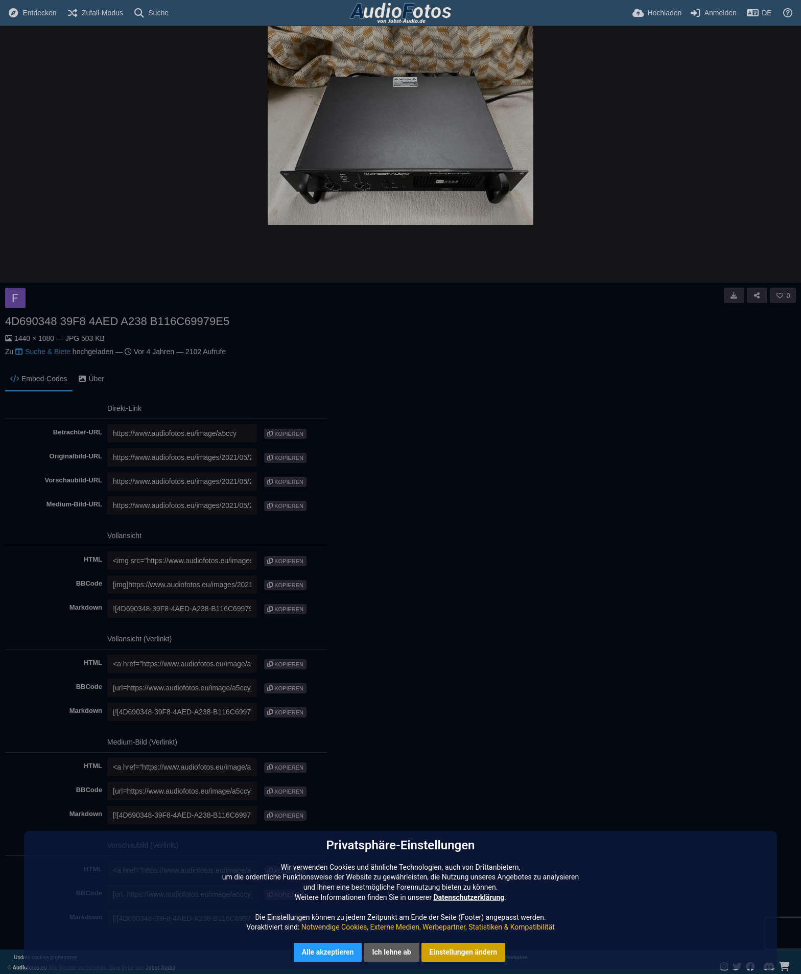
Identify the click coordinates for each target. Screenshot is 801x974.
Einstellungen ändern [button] (464, 952)
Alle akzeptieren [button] (328, 952)
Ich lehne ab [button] (391, 952)
